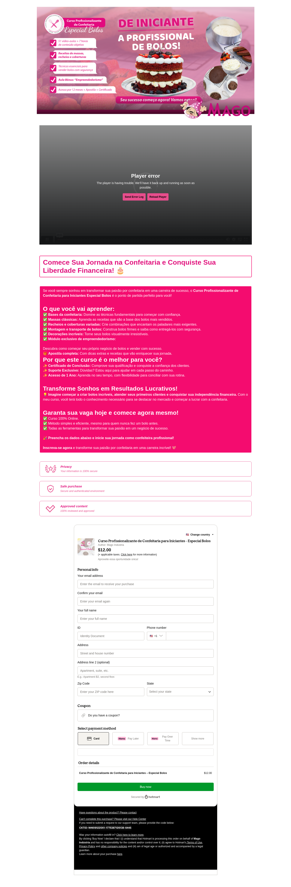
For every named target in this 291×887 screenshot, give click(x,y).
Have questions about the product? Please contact (108, 812)
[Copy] (105, 827)
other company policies (114, 846)
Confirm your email (90, 593)
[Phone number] (190, 636)
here (119, 854)
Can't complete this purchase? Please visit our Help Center (112, 819)
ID (79, 627)
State (150, 683)
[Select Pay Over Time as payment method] (163, 738)
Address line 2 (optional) (94, 662)
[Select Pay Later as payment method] (128, 738)
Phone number (157, 627)
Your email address (90, 575)
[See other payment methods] (197, 738)
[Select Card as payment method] (93, 738)
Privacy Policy (87, 846)
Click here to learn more (129, 834)
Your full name (87, 610)
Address (83, 645)
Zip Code (84, 683)
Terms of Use (194, 842)
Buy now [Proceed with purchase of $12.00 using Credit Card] (145, 787)
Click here (126, 554)
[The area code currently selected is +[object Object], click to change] (156, 636)
